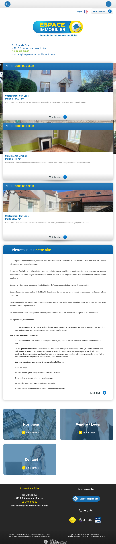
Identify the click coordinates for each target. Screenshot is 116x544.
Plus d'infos (30, 432)
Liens (43, 536)
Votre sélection (99, 11)
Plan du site (13, 536)
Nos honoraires (35, 536)
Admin (48, 536)
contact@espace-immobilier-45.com (33, 54)
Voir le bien (58, 117)
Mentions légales (23, 536)
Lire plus (98, 393)
